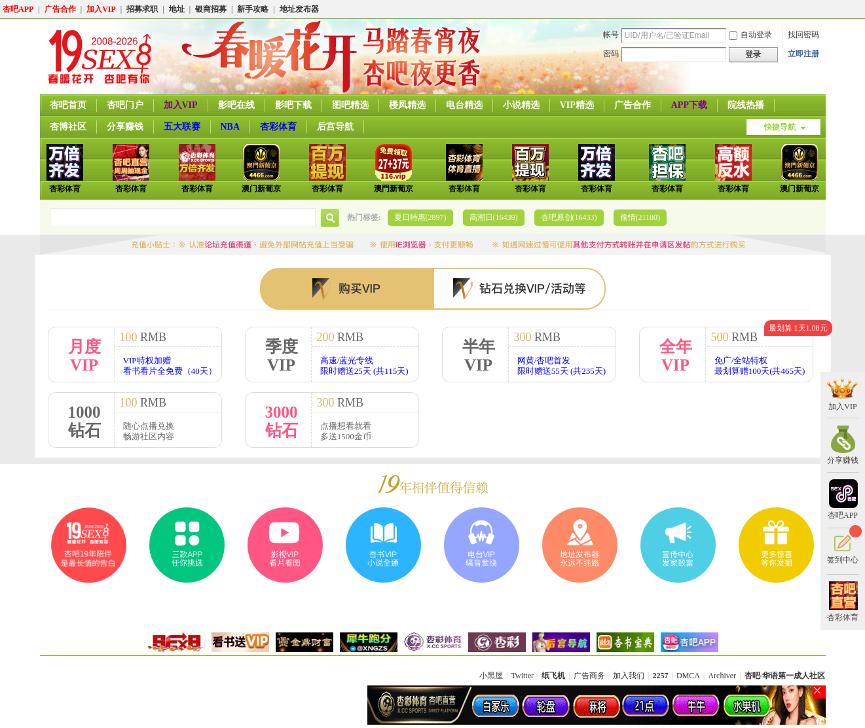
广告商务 (589, 675)
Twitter (522, 675)
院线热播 (745, 105)
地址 (177, 9)
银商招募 (211, 9)
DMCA (688, 675)
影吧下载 (293, 105)
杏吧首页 (68, 105)
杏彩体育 (278, 127)
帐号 (611, 34)
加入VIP (101, 9)
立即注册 (803, 53)
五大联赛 (182, 127)
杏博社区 (68, 127)
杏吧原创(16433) (569, 217)
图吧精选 (350, 105)
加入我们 (628, 675)
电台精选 (464, 105)
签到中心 (842, 546)
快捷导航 (780, 127)
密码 (611, 53)
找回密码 (803, 34)
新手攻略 (252, 9)
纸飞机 (553, 675)
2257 (661, 675)
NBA (230, 127)
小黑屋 (491, 675)
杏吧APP (18, 9)
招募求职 (142, 9)
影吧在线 (236, 105)
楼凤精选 (407, 105)
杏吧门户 (125, 105)
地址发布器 (299, 9)
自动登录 (750, 34)
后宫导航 (335, 127)
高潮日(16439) (493, 217)
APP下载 (689, 105)
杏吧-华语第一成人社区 (785, 675)
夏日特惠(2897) (420, 217)
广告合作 (60, 9)
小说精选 (521, 105)
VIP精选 (577, 105)
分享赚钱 (125, 127)
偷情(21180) (640, 217)
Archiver (722, 675)
